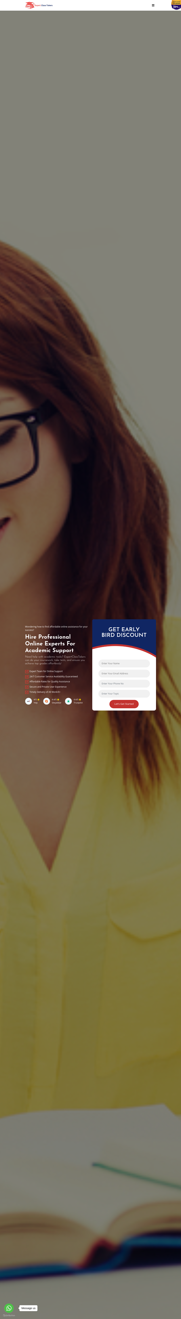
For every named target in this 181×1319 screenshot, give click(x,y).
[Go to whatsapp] (9, 1308)
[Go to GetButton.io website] (9, 1315)
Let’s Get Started (124, 703)
